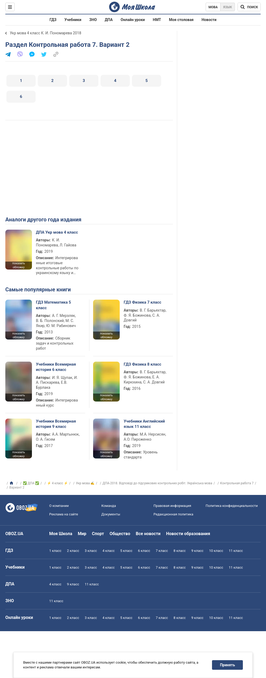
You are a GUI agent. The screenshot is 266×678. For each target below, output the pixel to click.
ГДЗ (52, 20)
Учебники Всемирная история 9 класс (56, 424)
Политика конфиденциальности (232, 506)
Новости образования (188, 533)
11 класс (236, 551)
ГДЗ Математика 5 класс (53, 305)
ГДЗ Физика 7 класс (142, 302)
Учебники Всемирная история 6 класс (56, 367)
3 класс (91, 551)
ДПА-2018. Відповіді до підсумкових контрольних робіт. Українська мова (157, 483)
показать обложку (18, 265)
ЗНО (93, 20)
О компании (59, 506)
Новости (209, 20)
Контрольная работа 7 (237, 483)
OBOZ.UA (14, 533)
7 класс (162, 551)
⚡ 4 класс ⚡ (57, 483)
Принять (227, 665)
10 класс (216, 551)
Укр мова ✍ (85, 483)
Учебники (72, 20)
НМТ (157, 20)
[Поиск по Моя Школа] (249, 7)
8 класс (179, 551)
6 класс (144, 551)
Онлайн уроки (133, 20)
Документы (110, 514)
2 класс (73, 551)
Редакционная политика (173, 514)
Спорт (98, 533)
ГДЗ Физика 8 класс (142, 364)
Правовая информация (172, 506)
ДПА (109, 20)
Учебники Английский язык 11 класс (144, 424)
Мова (213, 7)
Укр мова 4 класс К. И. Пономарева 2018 (45, 33)
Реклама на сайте (63, 514)
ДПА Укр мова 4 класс (57, 232)
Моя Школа (60, 533)
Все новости (148, 533)
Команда (108, 506)
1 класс (55, 551)
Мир (82, 533)
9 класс (197, 551)
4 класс (108, 551)
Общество (120, 533)
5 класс (126, 551)
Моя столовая (181, 20)
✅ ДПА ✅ (31, 483)
